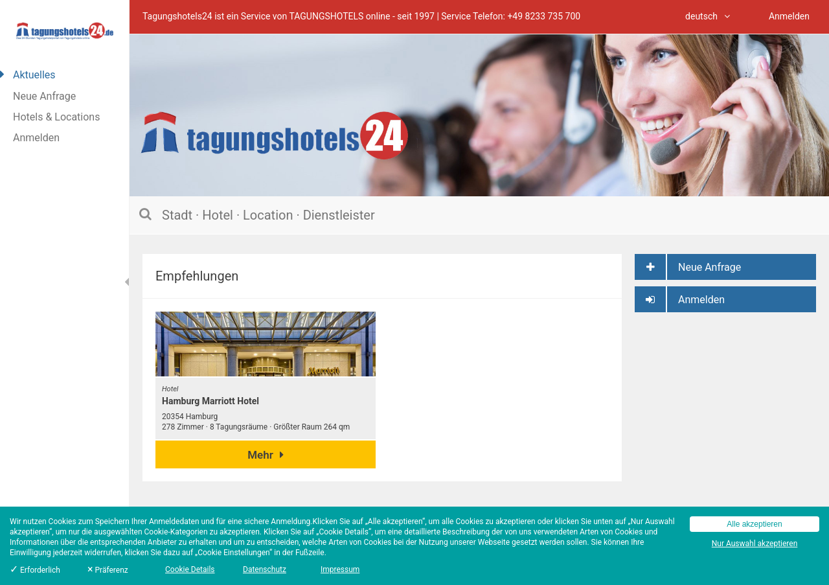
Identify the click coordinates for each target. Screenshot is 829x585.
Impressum (340, 569)
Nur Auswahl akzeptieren (755, 543)
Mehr (265, 454)
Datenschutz (264, 569)
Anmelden (36, 138)
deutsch (707, 16)
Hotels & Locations (56, 117)
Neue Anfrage (44, 96)
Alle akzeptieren (754, 524)
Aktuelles (34, 75)
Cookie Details (190, 569)
